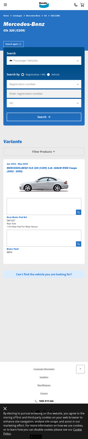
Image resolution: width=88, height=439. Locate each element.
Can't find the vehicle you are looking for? (44, 274)
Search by (13, 74)
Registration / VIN (35, 74)
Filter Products (44, 152)
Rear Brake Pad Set (17, 217)
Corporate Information (44, 368)
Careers (44, 393)
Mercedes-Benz (33, 15)
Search (11, 53)
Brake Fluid (13, 249)
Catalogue (17, 15)
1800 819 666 (44, 401)
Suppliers (44, 377)
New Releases (44, 385)
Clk (45, 15)
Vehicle (55, 74)
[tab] (13, 44)
